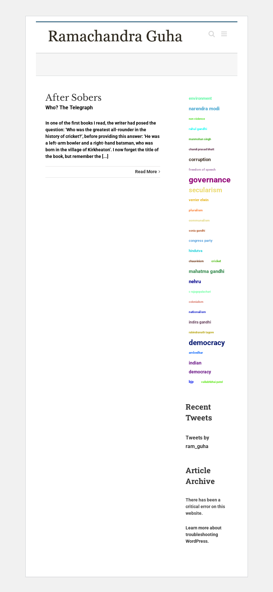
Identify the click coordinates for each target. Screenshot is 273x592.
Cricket (216, 261)
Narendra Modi (204, 109)
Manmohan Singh (200, 139)
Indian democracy (200, 367)
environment (200, 98)
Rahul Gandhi (198, 129)
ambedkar (196, 352)
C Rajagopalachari (200, 291)
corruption (200, 159)
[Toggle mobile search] (211, 34)
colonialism (196, 301)
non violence (197, 118)
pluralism (196, 210)
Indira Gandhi (200, 322)
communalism (199, 220)
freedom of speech (202, 169)
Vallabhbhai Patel (212, 382)
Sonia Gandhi (197, 230)
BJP (191, 382)
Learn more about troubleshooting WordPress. (204, 534)
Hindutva (195, 251)
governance (210, 179)
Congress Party (201, 241)
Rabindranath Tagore (201, 332)
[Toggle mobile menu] (224, 34)
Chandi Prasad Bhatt (201, 149)
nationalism (197, 312)
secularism (205, 190)
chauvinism (196, 261)
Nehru (195, 281)
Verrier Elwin (198, 200)
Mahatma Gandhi (206, 271)
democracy (207, 342)
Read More (146, 171)
